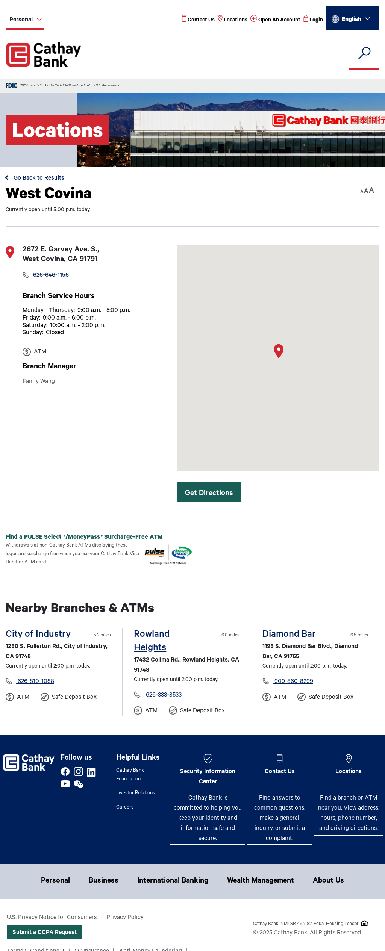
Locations (348, 772)
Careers (124, 807)
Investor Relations (135, 793)
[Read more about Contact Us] (198, 21)
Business (103, 881)
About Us (328, 881)
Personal (55, 881)
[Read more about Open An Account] (275, 21)
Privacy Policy (125, 918)
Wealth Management (260, 881)
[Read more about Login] (313, 21)
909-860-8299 (293, 681)
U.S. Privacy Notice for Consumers (52, 918)
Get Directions (209, 494)
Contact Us (280, 772)
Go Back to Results (38, 178)
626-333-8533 (163, 695)
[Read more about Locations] (232, 21)
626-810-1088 (35, 681)
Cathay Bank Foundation (130, 775)
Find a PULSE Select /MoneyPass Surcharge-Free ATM (90, 537)
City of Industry (38, 635)
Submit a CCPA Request (44, 933)
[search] (363, 53)
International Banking (172, 881)
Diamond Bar (289, 635)
